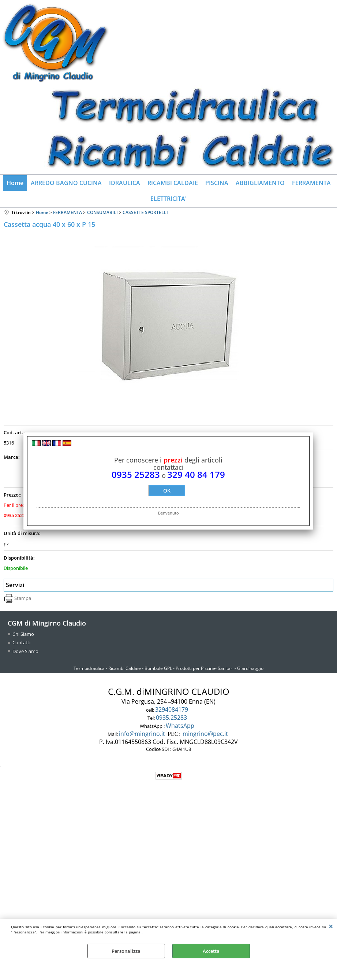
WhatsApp (181, 726)
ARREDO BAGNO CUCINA (66, 183)
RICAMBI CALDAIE (172, 183)
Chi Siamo (23, 634)
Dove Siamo (25, 651)
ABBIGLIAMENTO (260, 183)
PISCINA (216, 183)
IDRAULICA (124, 183)
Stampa (22, 598)
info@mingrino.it (142, 734)
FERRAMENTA (311, 183)
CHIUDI (331, 926)
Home (15, 183)
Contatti (21, 642)
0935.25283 (172, 718)
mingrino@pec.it (205, 734)
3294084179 (172, 709)
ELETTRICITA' (168, 199)
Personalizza (126, 951)
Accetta (211, 951)
